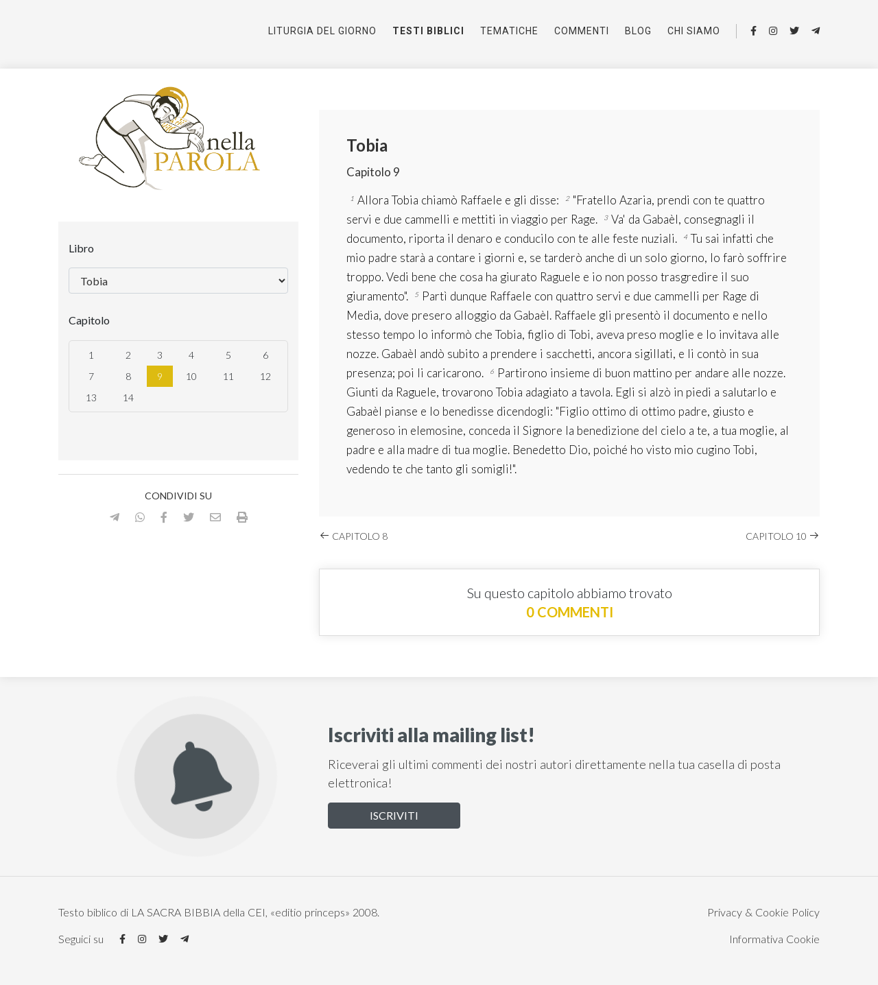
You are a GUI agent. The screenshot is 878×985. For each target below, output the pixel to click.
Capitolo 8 (353, 536)
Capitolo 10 (783, 536)
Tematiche (509, 30)
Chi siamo (693, 30)
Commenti (581, 30)
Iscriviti (394, 815)
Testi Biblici (428, 30)
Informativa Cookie (774, 938)
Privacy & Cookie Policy (763, 911)
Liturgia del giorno (322, 30)
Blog (638, 30)
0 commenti (569, 612)
